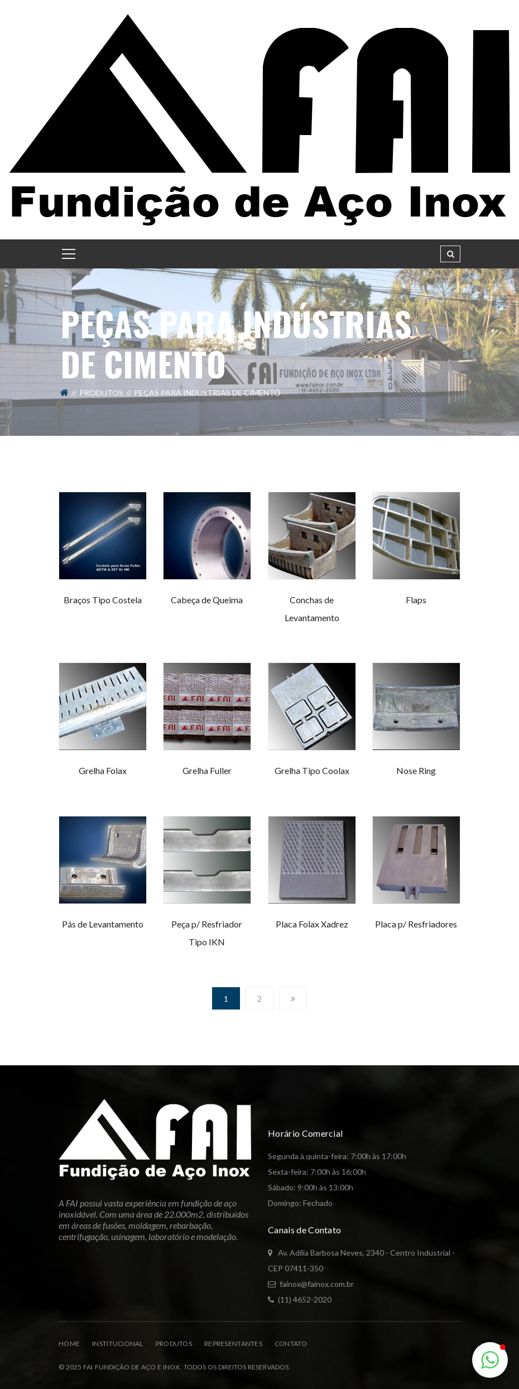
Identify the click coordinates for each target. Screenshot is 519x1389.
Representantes (233, 1343)
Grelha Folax (103, 770)
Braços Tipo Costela (103, 599)
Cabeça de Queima (207, 599)
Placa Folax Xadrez (312, 924)
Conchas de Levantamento (312, 608)
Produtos (101, 392)
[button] (490, 1360)
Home (69, 1343)
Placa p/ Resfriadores (416, 924)
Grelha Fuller (207, 770)
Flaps (416, 599)
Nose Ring (416, 770)
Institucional (117, 1343)
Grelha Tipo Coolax (312, 770)
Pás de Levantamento (102, 924)
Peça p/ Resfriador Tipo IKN (206, 933)
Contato (291, 1343)
